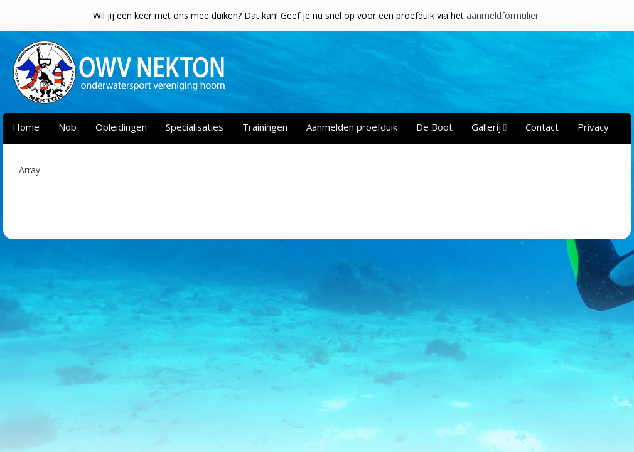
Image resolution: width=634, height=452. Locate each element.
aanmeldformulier (502, 15)
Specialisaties (194, 127)
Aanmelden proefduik (351, 127)
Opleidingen (121, 127)
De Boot (434, 127)
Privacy (593, 127)
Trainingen (264, 127)
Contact (542, 127)
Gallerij (486, 127)
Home (26, 127)
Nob (67, 127)
